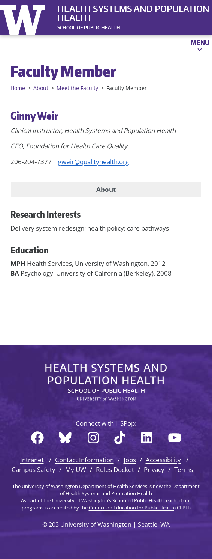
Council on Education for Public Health (131, 507)
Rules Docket (115, 469)
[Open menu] (199, 44)
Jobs (130, 459)
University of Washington (24, 18)
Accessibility (163, 459)
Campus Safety (33, 469)
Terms (183, 469)
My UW (75, 469)
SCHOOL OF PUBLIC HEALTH (88, 27)
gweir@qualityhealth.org (93, 161)
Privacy (154, 469)
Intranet (32, 459)
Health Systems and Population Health (133, 13)
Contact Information (84, 459)
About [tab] (106, 189)
